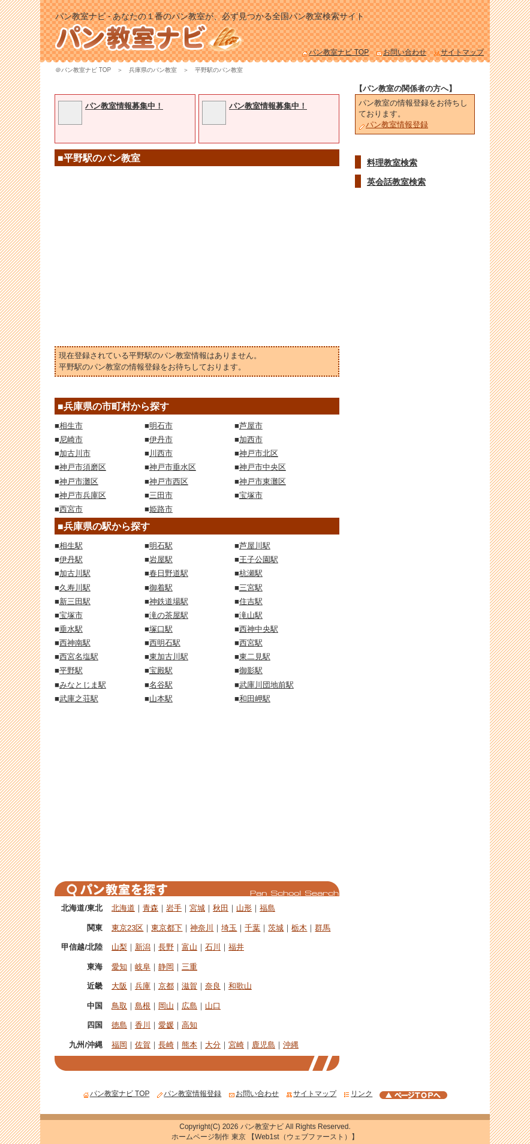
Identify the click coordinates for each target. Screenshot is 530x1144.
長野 (166, 946)
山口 (213, 1005)
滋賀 (189, 985)
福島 (267, 907)
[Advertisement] (197, 259)
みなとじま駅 (82, 684)
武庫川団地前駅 (266, 684)
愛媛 (166, 1024)
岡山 (166, 1005)
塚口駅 (161, 628)
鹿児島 (263, 1044)
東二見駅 (254, 656)
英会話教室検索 (396, 182)
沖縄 (291, 1044)
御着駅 (161, 587)
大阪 (119, 985)
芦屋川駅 (254, 545)
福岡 (119, 1044)
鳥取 (119, 1005)
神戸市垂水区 (172, 467)
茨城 (276, 927)
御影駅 (251, 670)
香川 (142, 1024)
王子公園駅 (258, 559)
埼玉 (229, 927)
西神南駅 (75, 642)
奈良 (213, 985)
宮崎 (236, 1044)
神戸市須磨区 (82, 467)
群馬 (322, 927)
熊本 (189, 1044)
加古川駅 (75, 573)
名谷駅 (161, 684)
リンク (358, 1093)
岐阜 (142, 966)
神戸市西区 (168, 481)
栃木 (299, 927)
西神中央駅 (258, 628)
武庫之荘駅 (78, 698)
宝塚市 (251, 495)
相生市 (71, 425)
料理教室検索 (392, 162)
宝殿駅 (161, 670)
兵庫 (142, 985)
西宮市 (71, 509)
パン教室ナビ (262, 1126)
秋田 (220, 907)
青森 (150, 907)
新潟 (142, 946)
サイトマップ (458, 52)
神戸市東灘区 (262, 481)
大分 (213, 1044)
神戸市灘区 (78, 481)
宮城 (197, 907)
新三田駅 (75, 601)
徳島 (119, 1024)
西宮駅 (251, 642)
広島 (189, 1005)
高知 (189, 1024)
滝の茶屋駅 (168, 615)
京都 (166, 985)
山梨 (119, 946)
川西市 (161, 453)
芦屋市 (251, 425)
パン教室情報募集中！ (124, 105)
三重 (189, 966)
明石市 (161, 425)
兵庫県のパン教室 (153, 70)
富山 (189, 946)
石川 (213, 946)
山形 (244, 907)
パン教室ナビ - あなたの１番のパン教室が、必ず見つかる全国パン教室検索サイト (210, 16)
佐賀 (142, 1044)
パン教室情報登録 (393, 124)
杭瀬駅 (251, 573)
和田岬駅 (254, 698)
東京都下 (166, 927)
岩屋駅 (161, 559)
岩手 (174, 907)
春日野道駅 (168, 573)
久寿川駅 (75, 587)
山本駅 (161, 698)
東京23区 (127, 927)
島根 (142, 1005)
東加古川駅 (168, 656)
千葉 (252, 927)
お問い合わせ (401, 52)
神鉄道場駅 (168, 601)
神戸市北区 (258, 453)
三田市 (161, 495)
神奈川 (201, 927)
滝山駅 (251, 615)
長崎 (166, 1044)
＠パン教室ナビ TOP (83, 70)
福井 (236, 946)
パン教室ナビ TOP (335, 52)
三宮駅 (251, 587)
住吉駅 (251, 601)
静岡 (166, 966)
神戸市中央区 (262, 467)
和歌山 (240, 985)
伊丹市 (161, 439)
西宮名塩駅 (78, 656)
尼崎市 (71, 439)
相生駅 (71, 545)
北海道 (123, 907)
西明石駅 (164, 642)
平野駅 (71, 670)
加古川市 (75, 453)
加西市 (251, 439)
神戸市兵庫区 (82, 495)
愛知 (119, 966)
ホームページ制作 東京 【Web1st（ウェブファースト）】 (264, 1137)
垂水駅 (71, 628)
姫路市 (161, 509)
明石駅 (161, 545)
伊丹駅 (71, 559)
